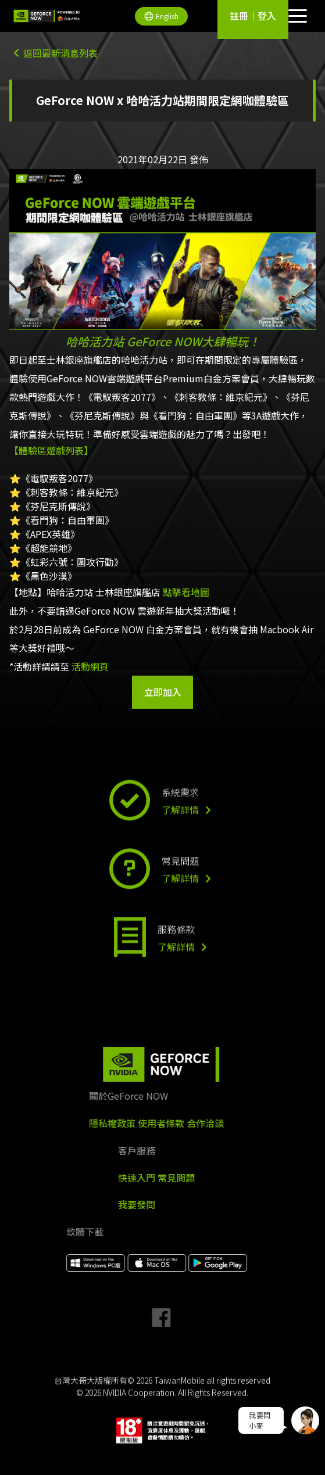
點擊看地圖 (186, 592)
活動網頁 (90, 666)
